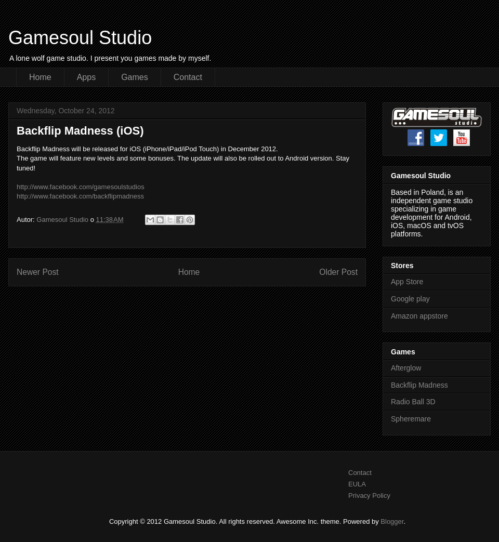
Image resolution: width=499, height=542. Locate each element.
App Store (407, 281)
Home (40, 77)
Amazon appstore (419, 316)
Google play (410, 299)
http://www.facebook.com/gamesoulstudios (81, 187)
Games (134, 77)
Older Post (338, 272)
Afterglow (406, 368)
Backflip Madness (419, 385)
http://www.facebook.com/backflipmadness (80, 196)
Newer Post (38, 272)
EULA (357, 484)
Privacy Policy (369, 495)
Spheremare (411, 419)
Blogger (391, 521)
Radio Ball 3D (413, 402)
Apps (86, 77)
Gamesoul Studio (80, 37)
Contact (188, 77)
